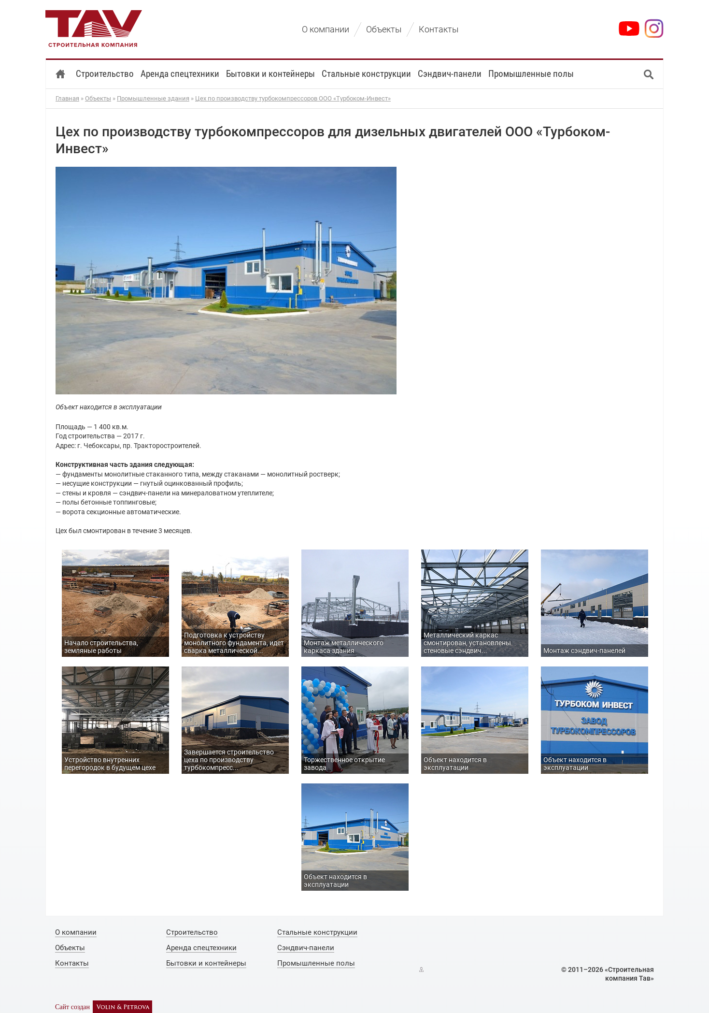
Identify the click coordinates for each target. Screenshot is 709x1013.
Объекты (98, 98)
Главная (67, 98)
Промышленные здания (153, 98)
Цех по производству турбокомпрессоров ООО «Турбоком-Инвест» (293, 98)
